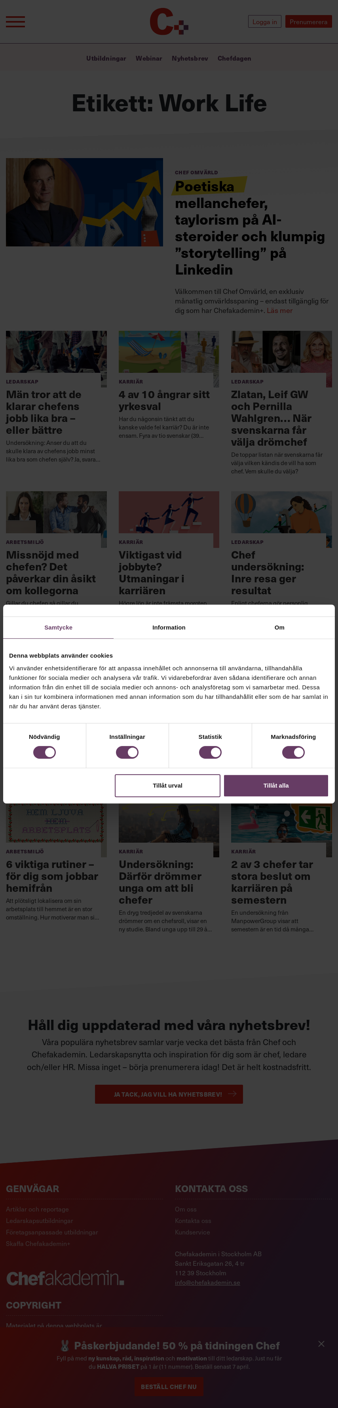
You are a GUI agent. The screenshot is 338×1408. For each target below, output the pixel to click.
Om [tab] (280, 627)
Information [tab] (169, 627)
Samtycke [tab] (58, 627)
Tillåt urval (167, 785)
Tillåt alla (276, 785)
